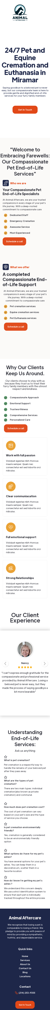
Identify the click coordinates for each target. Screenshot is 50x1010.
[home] (21, 12)
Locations (25, 976)
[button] (48, 12)
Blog (25, 972)
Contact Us (25, 968)
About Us (25, 964)
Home (25, 956)
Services (25, 960)
